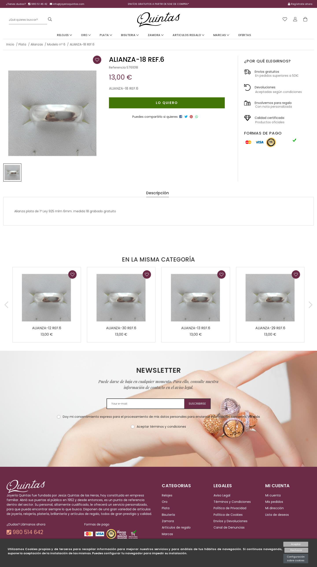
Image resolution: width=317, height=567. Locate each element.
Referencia (117, 67)
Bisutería (168, 514)
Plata (106, 35)
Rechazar (296, 550)
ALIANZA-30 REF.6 (121, 328)
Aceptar (296, 544)
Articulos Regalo (188, 35)
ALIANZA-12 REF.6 (46, 328)
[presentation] (158, 442)
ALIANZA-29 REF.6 (270, 328)
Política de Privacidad (230, 508)
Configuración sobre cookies (296, 558)
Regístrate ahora (301, 4)
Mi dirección (274, 508)
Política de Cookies (228, 514)
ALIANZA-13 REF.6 (195, 328)
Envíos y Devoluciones (230, 521)
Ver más (253, 416)
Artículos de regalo (176, 527)
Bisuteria (130, 35)
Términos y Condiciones (232, 502)
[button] (6, 305)
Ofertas (244, 35)
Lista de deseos (277, 514)
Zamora (156, 35)
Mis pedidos (274, 502)
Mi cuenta (273, 495)
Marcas (221, 35)
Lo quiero (166, 102)
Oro (86, 35)
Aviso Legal (222, 495)
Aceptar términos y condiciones (161, 426)
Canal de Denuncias (229, 527)
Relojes (64, 35)
